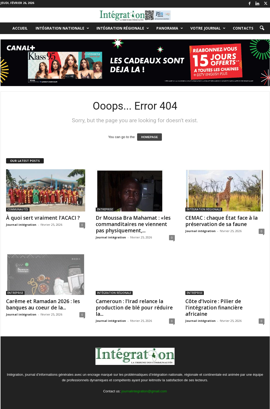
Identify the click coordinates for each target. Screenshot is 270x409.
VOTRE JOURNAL (207, 28)
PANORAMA (169, 28)
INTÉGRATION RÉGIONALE (123, 28)
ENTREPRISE (105, 209)
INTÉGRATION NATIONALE (62, 28)
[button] (262, 28)
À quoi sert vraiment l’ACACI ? (43, 217)
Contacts (243, 28)
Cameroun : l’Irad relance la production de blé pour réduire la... (134, 307)
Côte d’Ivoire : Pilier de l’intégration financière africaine (214, 307)
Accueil (20, 28)
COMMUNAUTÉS (17, 209)
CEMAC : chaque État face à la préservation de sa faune (221, 221)
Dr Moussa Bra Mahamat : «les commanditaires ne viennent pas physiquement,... (133, 224)
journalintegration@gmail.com (144, 391)
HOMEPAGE (149, 137)
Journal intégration (21, 225)
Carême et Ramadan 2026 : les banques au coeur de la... (43, 304)
